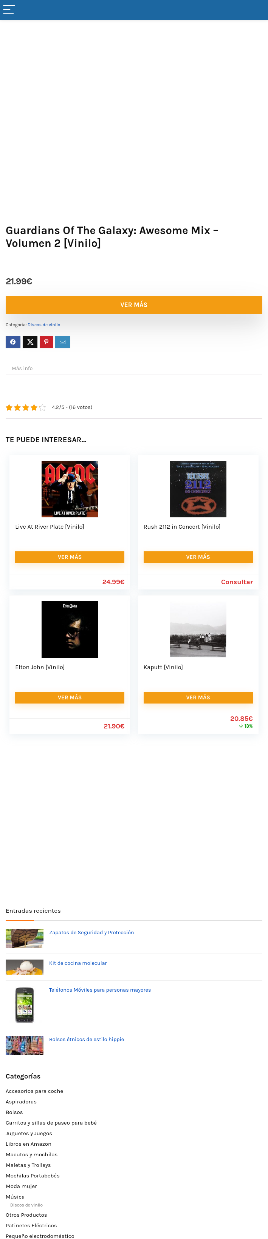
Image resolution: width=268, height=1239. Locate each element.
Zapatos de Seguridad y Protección (91, 932)
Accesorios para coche (34, 1091)
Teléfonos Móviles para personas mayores (100, 990)
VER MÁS (134, 305)
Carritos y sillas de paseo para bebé (51, 1122)
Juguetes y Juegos (29, 1133)
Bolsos (14, 1112)
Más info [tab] (22, 368)
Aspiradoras (21, 1101)
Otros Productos (26, 1214)
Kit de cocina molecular (78, 963)
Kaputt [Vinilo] (163, 667)
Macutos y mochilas (31, 1154)
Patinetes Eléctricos (31, 1225)
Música (15, 1196)
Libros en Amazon (28, 1143)
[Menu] (9, 10)
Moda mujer (21, 1186)
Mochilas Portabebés (33, 1175)
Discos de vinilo (44, 324)
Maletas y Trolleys (28, 1165)
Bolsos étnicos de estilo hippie (86, 1039)
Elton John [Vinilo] (40, 667)
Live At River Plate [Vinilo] (49, 526)
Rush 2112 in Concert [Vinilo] (182, 526)
